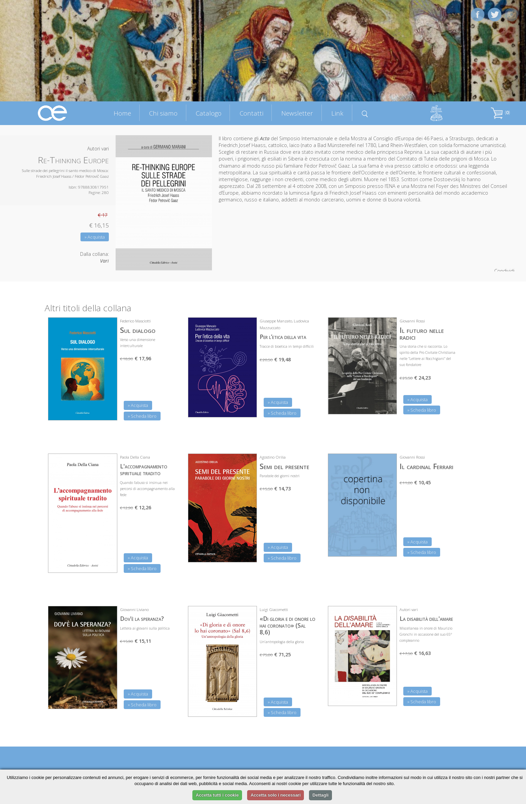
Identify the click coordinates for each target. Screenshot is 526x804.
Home (122, 113)
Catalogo (208, 113)
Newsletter (297, 113)
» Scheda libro (142, 416)
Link (337, 113)
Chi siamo (163, 113)
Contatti (251, 113)
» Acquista (95, 237)
